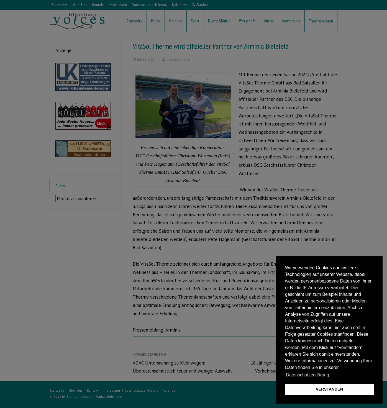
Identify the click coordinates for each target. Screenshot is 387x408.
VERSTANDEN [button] (329, 389)
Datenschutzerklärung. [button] (308, 375)
